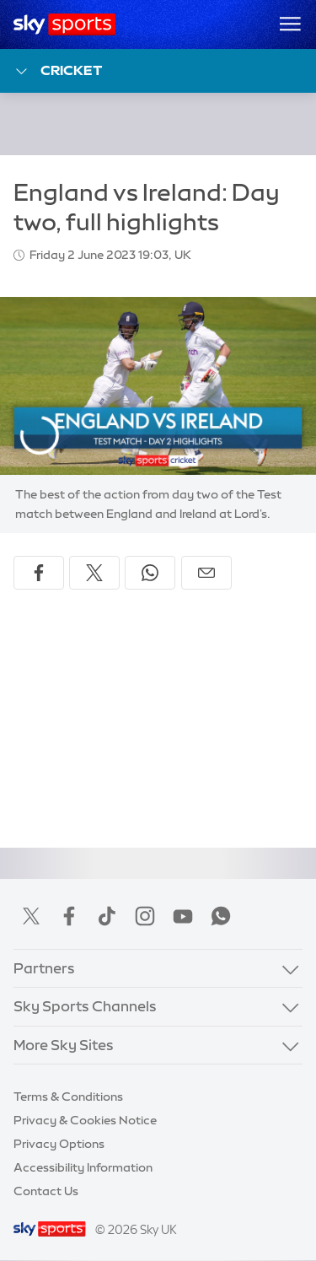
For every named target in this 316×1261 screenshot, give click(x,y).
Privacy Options (58, 1144)
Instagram (145, 916)
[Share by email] (206, 573)
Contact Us (45, 1191)
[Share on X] (94, 573)
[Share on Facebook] (38, 573)
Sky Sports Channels (85, 1006)
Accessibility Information (83, 1167)
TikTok (107, 916)
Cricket (57, 71)
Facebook (69, 916)
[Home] (64, 24)
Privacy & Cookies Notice (85, 1120)
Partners (44, 968)
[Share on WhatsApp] (150, 573)
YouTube (183, 916)
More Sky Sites (63, 1044)
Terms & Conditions (68, 1096)
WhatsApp (221, 916)
